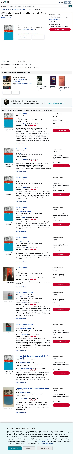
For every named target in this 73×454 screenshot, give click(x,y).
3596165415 (21, 79)
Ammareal (24, 217)
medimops (24, 124)
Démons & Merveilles (27, 277)
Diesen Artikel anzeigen (54, 19)
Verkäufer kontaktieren (21, 143)
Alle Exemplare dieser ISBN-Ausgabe (28, 33)
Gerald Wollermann (26, 368)
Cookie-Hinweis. (42, 441)
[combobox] (39, 6)
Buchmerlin (24, 398)
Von (24, 36)
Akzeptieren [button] (14, 448)
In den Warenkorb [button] (60, 29)
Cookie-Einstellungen (48, 440)
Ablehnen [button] (29, 448)
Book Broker (24, 302)
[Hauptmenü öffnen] (3, 6)
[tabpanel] (24, 66)
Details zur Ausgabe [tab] (19, 61)
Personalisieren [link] (44, 448)
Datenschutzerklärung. (47, 443)
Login (65, 2)
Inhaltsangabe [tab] (6, 61)
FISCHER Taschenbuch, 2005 (24, 83)
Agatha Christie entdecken (56, 103)
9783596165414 (16, 81)
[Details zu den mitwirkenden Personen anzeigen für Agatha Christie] (6, 17)
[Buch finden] (70, 6)
